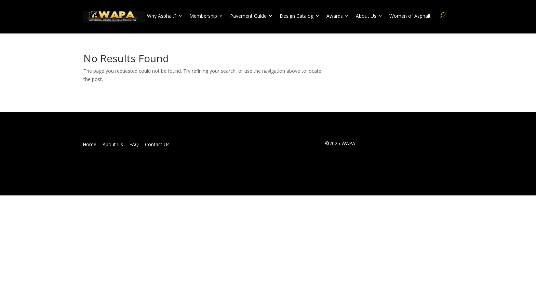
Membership (203, 16)
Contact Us (157, 144)
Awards (334, 16)
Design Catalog (296, 16)
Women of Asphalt (410, 16)
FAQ (134, 144)
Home (89, 144)
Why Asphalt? (161, 16)
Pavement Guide (248, 16)
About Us (366, 16)
